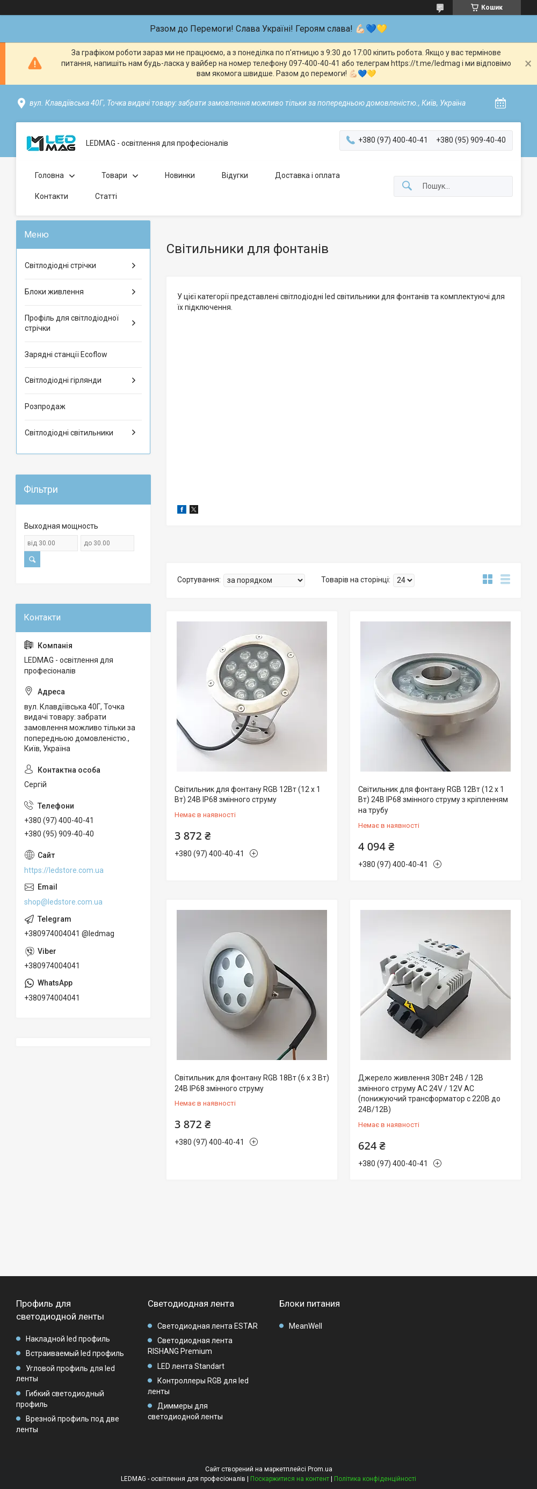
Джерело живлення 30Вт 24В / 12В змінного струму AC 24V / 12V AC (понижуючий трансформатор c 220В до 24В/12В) (429, 1093)
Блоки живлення (54, 291)
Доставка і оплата (307, 175)
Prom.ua (320, 1469)
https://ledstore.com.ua (64, 870)
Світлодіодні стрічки (60, 265)
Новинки (180, 175)
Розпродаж (45, 406)
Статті (106, 196)
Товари (114, 175)
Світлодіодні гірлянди (63, 380)
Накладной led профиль (68, 1339)
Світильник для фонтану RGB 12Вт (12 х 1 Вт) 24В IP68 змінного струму (248, 794)
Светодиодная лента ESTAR (207, 1326)
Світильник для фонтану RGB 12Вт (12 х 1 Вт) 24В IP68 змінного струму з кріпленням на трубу (433, 799)
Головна (49, 175)
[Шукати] (407, 186)
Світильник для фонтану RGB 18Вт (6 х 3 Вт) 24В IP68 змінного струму (252, 1083)
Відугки (235, 175)
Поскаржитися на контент (289, 1479)
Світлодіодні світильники (69, 432)
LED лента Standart (190, 1366)
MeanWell (305, 1326)
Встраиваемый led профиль (75, 1353)
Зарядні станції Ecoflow (66, 354)
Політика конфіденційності (375, 1479)
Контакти (51, 196)
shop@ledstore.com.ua (63, 902)
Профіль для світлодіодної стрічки (72, 323)
